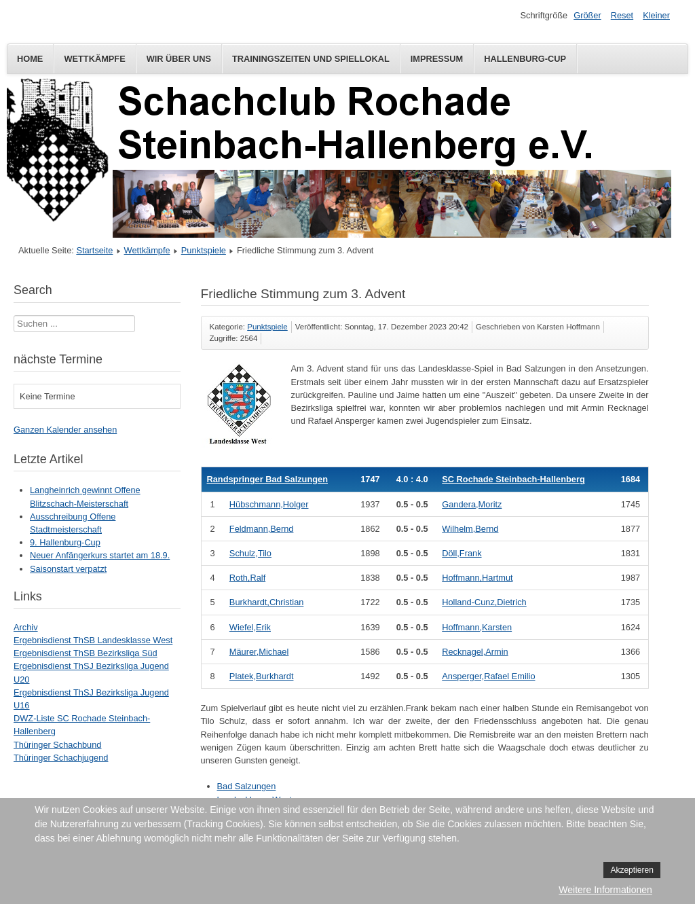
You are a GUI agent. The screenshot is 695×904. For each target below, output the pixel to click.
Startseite (94, 250)
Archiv (26, 627)
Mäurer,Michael (258, 652)
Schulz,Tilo (250, 553)
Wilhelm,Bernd (470, 529)
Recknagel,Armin (475, 652)
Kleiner (656, 15)
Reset (622, 15)
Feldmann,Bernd (261, 529)
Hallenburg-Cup (525, 59)
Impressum (437, 59)
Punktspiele (203, 250)
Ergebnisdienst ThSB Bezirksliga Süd (85, 653)
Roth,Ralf (247, 578)
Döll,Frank (461, 553)
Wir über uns (179, 59)
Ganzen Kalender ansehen (65, 429)
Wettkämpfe (94, 59)
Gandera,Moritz (472, 504)
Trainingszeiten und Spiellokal (311, 59)
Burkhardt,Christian (266, 602)
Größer (587, 15)
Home (30, 59)
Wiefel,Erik (250, 627)
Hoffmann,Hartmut (477, 578)
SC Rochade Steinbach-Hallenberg (513, 479)
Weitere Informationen (605, 889)
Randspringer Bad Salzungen (267, 479)
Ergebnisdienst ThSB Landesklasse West (93, 640)
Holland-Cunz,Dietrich (484, 602)
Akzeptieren (631, 870)
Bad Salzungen (246, 786)
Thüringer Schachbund (57, 745)
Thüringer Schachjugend (61, 758)
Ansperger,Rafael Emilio (488, 676)
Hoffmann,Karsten (477, 627)
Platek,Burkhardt (261, 676)
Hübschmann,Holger (269, 504)
